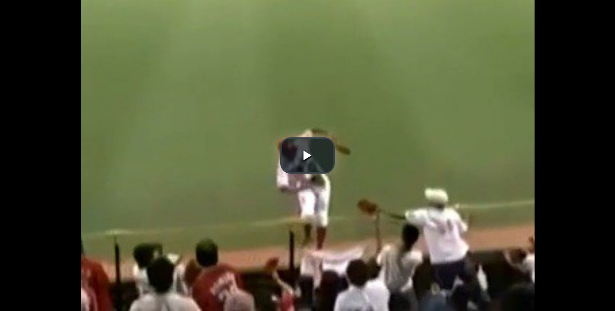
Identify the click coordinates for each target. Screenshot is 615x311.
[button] (307, 155)
